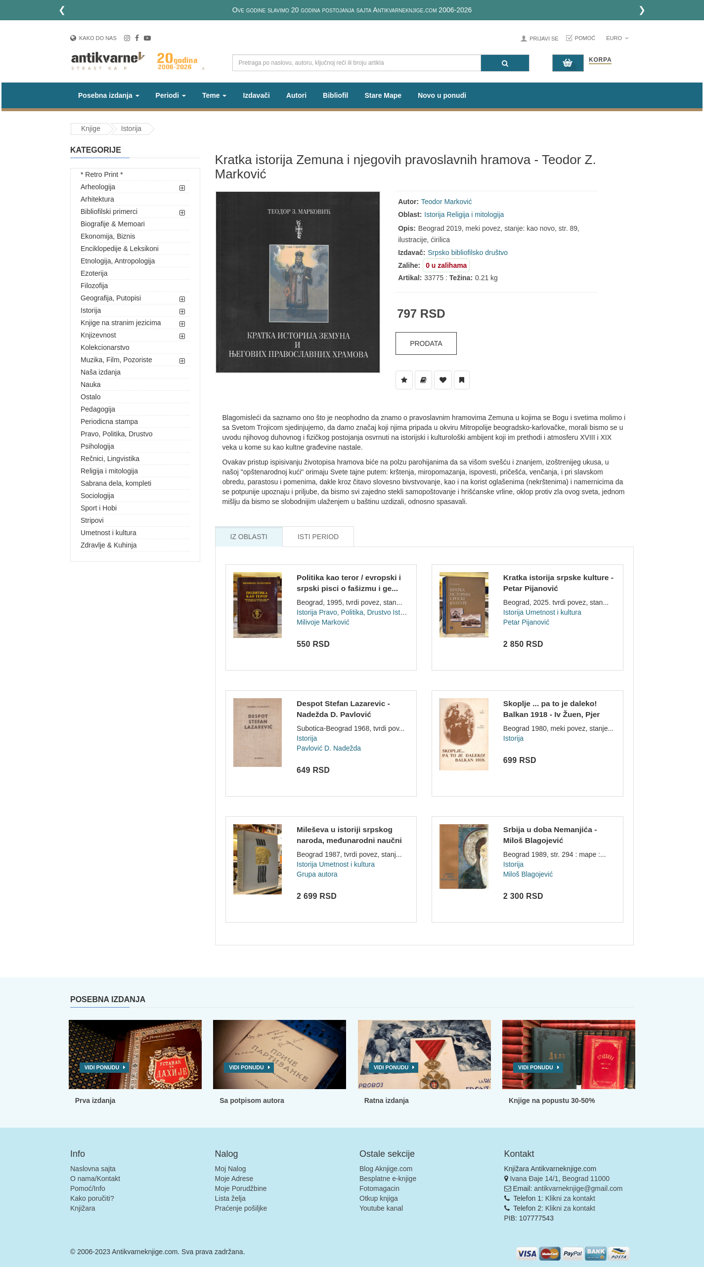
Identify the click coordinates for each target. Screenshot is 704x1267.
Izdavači (256, 95)
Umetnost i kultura (108, 533)
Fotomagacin (379, 1188)
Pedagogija (98, 409)
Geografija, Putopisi (111, 298)
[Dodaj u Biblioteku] (423, 380)
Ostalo (90, 397)
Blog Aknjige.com (385, 1169)
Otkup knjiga (378, 1198)
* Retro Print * (102, 174)
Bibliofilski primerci (109, 211)
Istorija (131, 128)
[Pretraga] (505, 63)
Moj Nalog (230, 1169)
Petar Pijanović (526, 622)
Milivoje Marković (323, 622)
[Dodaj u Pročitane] (462, 380)
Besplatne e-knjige (387, 1179)
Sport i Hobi (99, 508)
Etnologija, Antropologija (118, 261)
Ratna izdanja (386, 1100)
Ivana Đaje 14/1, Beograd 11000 (560, 1179)
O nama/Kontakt (95, 1179)
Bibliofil (335, 95)
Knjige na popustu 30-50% (552, 1100)
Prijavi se (543, 39)
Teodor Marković (446, 202)
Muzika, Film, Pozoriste (116, 360)
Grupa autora (317, 874)
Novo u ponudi (442, 95)
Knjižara (82, 1208)
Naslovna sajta (93, 1169)
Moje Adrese (234, 1179)
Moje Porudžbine (241, 1188)
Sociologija (97, 496)
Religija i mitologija (109, 471)
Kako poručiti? (92, 1198)
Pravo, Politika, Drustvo (117, 434)
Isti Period (318, 537)
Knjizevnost (98, 335)
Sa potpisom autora (252, 1100)
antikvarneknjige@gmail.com (578, 1188)
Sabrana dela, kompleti (116, 483)
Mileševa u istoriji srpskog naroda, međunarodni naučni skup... (349, 840)
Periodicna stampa (109, 421)
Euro (617, 38)
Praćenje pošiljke (241, 1208)
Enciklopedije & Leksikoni (120, 249)
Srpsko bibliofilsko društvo (468, 252)
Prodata (426, 343)
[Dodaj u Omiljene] (443, 380)
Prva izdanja (95, 1100)
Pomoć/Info (87, 1188)
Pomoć (585, 38)
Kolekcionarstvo (105, 347)
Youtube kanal (381, 1208)
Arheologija (98, 187)
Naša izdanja (101, 372)
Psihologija (97, 446)
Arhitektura (97, 199)
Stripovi (92, 520)
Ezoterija (94, 273)
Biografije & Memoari (113, 224)
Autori (296, 95)
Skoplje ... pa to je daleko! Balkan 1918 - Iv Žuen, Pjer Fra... (551, 714)
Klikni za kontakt (570, 1198)
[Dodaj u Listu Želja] (404, 380)
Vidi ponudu (102, 1067)
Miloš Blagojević (528, 874)
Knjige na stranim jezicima (121, 323)
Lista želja (230, 1198)
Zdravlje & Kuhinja (109, 545)
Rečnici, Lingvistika (110, 459)
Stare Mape (382, 95)
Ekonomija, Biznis (108, 236)
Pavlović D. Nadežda (329, 748)
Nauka (90, 384)
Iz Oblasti (248, 537)
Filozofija (94, 286)
